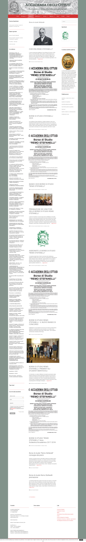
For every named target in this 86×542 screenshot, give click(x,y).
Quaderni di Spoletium (66, 101)
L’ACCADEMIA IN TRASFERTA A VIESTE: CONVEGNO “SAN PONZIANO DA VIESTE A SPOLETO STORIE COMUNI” (16, 194)
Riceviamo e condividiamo (15, 292)
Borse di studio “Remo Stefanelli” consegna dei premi (41, 454)
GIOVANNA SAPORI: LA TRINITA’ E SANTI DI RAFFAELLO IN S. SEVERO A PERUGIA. (16, 198)
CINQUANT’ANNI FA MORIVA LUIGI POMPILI (15, 61)
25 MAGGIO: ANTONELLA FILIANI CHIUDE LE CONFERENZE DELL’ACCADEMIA (16, 142)
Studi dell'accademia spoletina (67, 106)
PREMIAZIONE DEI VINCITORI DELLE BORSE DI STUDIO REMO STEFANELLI (41, 211)
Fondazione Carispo (61, 510)
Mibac (58, 512)
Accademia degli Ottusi (47, 5)
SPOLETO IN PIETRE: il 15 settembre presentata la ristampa (16, 179)
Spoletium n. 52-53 (13, 373)
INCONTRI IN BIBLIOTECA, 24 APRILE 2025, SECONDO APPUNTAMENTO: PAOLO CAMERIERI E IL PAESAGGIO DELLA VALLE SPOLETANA (15, 94)
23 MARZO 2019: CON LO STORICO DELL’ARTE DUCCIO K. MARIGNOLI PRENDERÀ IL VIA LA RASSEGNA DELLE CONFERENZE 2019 (16, 358)
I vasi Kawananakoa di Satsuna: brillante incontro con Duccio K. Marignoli (16, 147)
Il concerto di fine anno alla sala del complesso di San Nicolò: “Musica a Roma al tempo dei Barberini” (16, 284)
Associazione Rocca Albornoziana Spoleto (65, 514)
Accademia (23, 16)
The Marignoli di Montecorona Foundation (65, 520)
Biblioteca (51, 16)
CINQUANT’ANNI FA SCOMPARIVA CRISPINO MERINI (16, 185)
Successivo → (33, 496)
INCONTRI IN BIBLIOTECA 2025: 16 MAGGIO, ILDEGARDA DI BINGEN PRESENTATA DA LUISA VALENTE (16, 77)
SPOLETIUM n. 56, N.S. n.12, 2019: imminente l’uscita (15, 264)
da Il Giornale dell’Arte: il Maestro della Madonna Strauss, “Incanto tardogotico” (16, 241)
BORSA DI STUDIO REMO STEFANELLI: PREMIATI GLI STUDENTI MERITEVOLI (39, 369)
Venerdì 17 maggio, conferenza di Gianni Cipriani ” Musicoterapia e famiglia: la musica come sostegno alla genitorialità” (16, 326)
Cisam (58, 515)
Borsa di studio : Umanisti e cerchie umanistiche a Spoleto (16, 376)
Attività (30, 16)
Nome (11, 399)
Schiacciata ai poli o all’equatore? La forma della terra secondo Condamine (16, 161)
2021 (31, 226)
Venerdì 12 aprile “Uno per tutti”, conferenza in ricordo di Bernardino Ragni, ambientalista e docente (16, 343)
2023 (31, 189)
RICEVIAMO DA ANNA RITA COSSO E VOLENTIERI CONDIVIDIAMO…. (15, 296)
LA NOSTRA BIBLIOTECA (15, 303)
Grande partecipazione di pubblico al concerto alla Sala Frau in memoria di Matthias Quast (15, 123)
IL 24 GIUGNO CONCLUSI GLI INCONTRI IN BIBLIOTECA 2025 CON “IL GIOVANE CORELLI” (16, 64)
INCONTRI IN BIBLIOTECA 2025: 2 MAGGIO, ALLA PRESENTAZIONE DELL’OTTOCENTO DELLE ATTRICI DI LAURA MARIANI (16, 82)
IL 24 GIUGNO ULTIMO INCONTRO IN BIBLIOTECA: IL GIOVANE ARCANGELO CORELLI (16, 72)
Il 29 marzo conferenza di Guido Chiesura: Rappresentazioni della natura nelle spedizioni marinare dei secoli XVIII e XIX (16, 352)
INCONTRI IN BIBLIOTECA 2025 (16, 98)
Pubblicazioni (37, 16)
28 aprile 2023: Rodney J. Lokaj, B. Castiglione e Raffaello (16, 209)
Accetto (81, 539)
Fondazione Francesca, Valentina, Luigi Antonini (66, 518)
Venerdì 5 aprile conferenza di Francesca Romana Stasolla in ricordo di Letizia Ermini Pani (16, 347)
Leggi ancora (40, 58)
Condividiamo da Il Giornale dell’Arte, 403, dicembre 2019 (15, 280)
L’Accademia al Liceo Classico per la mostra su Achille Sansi (16, 157)
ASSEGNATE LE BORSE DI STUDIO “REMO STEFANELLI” (42, 252)
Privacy (68, 16)
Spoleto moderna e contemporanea (68, 111)
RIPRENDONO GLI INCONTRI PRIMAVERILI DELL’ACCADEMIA (16, 221)
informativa (13, 408)
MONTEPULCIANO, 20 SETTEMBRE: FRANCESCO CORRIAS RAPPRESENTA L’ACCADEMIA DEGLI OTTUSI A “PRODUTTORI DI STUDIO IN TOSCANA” (16, 55)
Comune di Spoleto (60, 509)
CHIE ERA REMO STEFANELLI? (41, 49)
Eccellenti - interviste (13, 41)
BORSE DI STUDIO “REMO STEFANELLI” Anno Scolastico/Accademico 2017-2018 (42, 440)
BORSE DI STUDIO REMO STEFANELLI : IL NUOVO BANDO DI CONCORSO (42, 322)
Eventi (42, 226)
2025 (31, 61)
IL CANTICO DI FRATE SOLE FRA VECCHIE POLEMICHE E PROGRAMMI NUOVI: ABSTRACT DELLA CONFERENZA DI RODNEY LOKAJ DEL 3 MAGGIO (16, 331)
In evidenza (43, 129)
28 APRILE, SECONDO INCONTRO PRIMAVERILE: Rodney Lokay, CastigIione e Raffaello (16, 212)
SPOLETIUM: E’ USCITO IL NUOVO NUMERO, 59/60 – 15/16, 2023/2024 (16, 135)
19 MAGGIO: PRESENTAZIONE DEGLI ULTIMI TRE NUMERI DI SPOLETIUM (16, 189)
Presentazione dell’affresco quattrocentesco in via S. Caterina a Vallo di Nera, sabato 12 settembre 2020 (16, 251)
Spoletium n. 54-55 (13, 371)
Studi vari (63, 109)
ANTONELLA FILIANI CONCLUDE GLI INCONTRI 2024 (16, 139)
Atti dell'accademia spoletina (67, 104)
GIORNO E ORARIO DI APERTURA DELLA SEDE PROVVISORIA (15, 118)
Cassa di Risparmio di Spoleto (63, 517)
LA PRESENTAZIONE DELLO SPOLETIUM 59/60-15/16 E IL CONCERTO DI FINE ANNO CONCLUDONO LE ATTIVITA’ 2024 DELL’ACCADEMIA (16, 103)
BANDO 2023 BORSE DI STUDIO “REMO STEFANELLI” (41, 185)
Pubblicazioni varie (65, 114)
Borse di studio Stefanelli (36, 61)
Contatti (62, 16)
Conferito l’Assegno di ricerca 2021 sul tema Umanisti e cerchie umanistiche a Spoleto (16, 232)
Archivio (44, 16)
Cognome (11, 403)
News (58, 16)
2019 (31, 383)
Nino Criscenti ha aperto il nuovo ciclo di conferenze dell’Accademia (16, 216)
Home (18, 16)
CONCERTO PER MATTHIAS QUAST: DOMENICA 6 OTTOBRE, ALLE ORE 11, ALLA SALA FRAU (16, 127)
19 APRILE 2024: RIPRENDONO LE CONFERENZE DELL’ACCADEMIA (16, 174)
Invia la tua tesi (12, 44)
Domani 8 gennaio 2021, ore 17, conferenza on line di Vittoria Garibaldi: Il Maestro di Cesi (16, 245)
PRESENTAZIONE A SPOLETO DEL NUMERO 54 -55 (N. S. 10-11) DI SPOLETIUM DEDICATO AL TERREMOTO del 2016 (16, 367)
